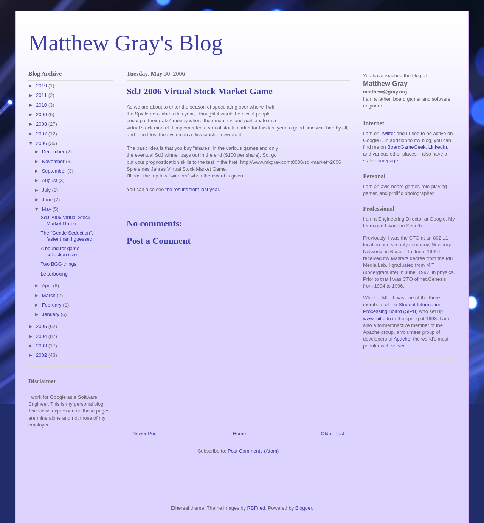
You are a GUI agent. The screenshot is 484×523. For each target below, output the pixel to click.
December (54, 151)
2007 (42, 134)
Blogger (303, 508)
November (54, 161)
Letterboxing (54, 274)
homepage (386, 160)
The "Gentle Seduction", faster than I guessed (66, 236)
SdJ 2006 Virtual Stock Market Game (65, 220)
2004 (42, 336)
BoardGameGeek (406, 147)
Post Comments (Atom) (253, 451)
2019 (42, 86)
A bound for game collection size (59, 251)
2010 (42, 105)
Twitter (388, 133)
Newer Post (145, 433)
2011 (42, 95)
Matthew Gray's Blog (125, 42)
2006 (42, 143)
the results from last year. (192, 189)
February (52, 305)
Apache (402, 339)
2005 (42, 326)
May (47, 209)
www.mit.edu (377, 318)
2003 (42, 346)
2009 (42, 114)
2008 (42, 124)
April (47, 285)
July (47, 190)
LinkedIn (437, 147)
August (50, 180)
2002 (42, 355)
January (51, 314)
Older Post (332, 433)
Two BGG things (58, 264)
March (49, 295)
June (48, 199)
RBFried (256, 508)
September (54, 171)
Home (239, 433)
